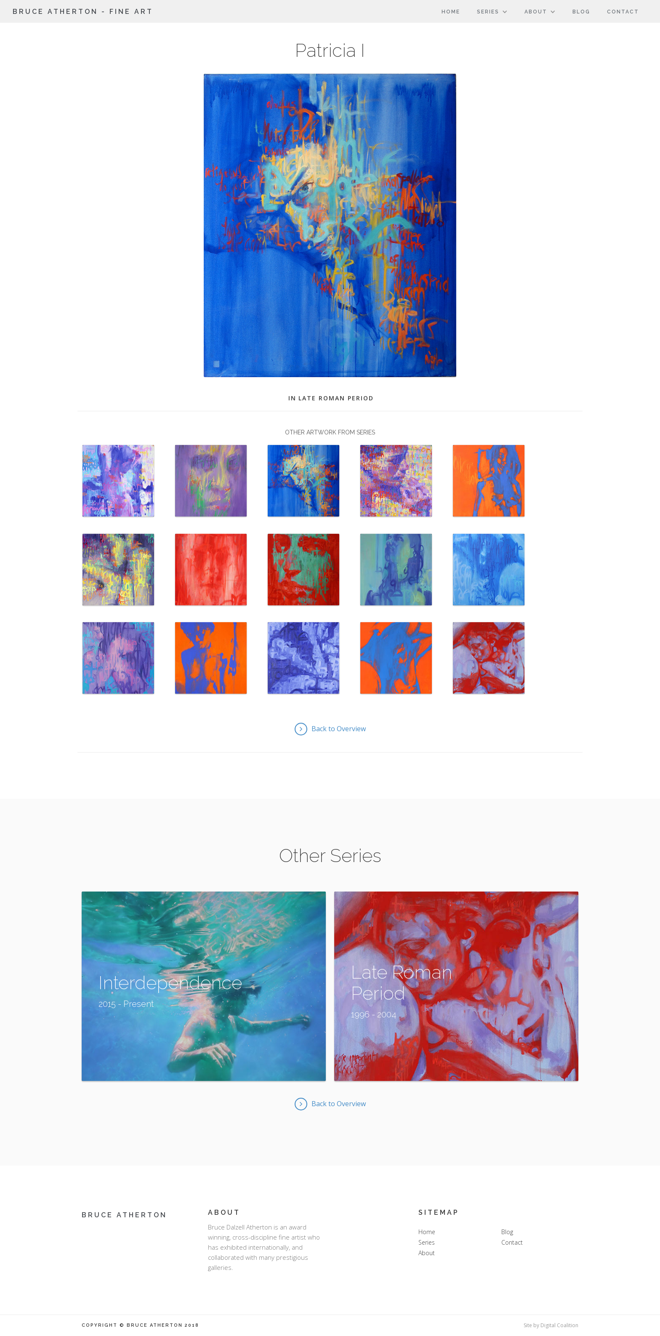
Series (426, 1242)
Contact (623, 12)
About (426, 1253)
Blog (581, 12)
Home (451, 12)
